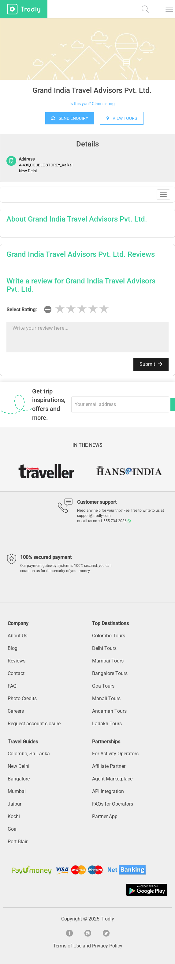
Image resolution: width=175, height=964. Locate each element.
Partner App (104, 816)
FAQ (12, 686)
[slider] (82, 309)
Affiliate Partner (108, 766)
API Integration (108, 791)
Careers (16, 711)
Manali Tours (106, 698)
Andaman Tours (109, 711)
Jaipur (14, 804)
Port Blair (18, 841)
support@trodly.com (94, 516)
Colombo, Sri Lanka (29, 754)
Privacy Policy (107, 946)
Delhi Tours (104, 648)
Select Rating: (21, 310)
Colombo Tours (108, 636)
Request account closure (34, 724)
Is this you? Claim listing (92, 103)
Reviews (16, 661)
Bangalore (19, 779)
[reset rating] (47, 309)
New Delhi (18, 766)
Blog (12, 648)
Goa (12, 829)
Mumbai (17, 791)
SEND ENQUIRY (69, 118)
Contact (16, 673)
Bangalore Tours (110, 673)
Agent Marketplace (112, 779)
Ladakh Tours (107, 724)
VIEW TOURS (121, 118)
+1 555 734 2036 (114, 521)
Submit (151, 364)
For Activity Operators (115, 754)
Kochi (14, 816)
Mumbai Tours (108, 661)
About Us (17, 636)
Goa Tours (103, 686)
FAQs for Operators (112, 804)
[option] (87, 64)
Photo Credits (22, 698)
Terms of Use (67, 946)
